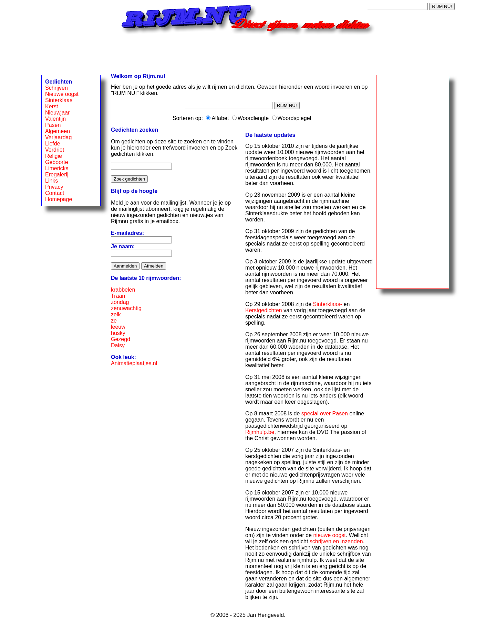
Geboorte (56, 162)
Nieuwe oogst (62, 94)
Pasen (53, 125)
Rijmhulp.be (259, 432)
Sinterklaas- (327, 304)
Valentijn (55, 119)
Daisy (118, 345)
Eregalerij (57, 174)
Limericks (57, 168)
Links (51, 181)
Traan (118, 296)
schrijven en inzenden (336, 541)
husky (118, 333)
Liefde (52, 143)
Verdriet (54, 150)
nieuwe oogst (329, 535)
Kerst (51, 106)
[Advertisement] (248, 52)
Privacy (54, 187)
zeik (116, 314)
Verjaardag (58, 137)
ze (114, 321)
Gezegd (120, 339)
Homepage (58, 199)
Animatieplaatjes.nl (134, 363)
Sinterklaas (58, 100)
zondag (120, 302)
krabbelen (123, 290)
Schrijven (56, 88)
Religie (53, 156)
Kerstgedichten (263, 310)
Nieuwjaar (57, 113)
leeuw (118, 327)
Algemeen (57, 131)
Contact (54, 193)
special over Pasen (324, 413)
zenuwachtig (126, 308)
